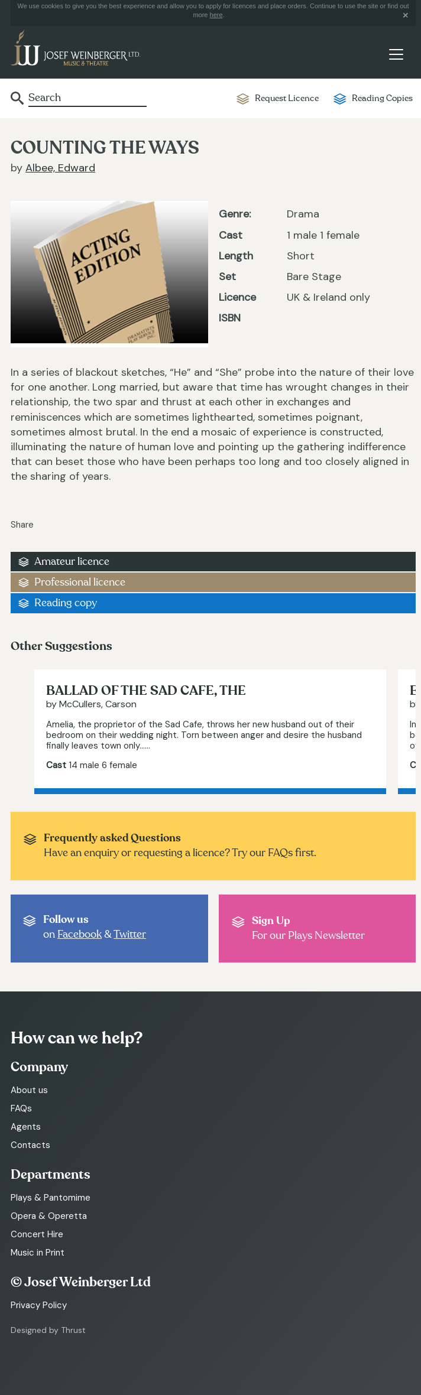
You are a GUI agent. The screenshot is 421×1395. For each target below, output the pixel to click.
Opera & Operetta (49, 1216)
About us (29, 1090)
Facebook (79, 934)
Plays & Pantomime (50, 1198)
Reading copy (65, 603)
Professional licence (79, 582)
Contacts (30, 1145)
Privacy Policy (39, 1305)
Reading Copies (382, 98)
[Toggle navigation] (396, 55)
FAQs (21, 1108)
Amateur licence (71, 561)
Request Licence (287, 98)
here (216, 14)
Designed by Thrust (48, 1330)
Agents (26, 1127)
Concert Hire (37, 1234)
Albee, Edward (60, 168)
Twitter (130, 934)
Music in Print (37, 1253)
